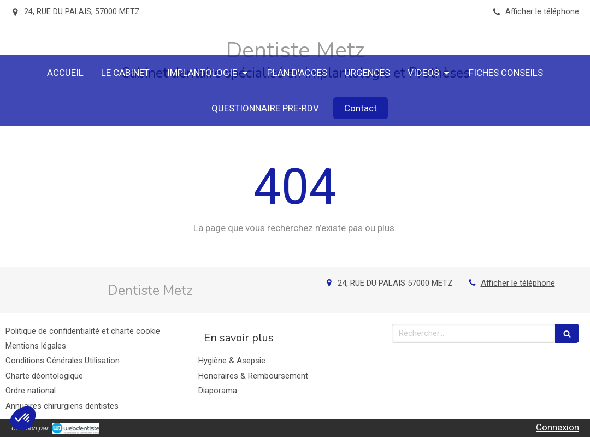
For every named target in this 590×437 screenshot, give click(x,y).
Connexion (557, 427)
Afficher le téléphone (542, 11)
